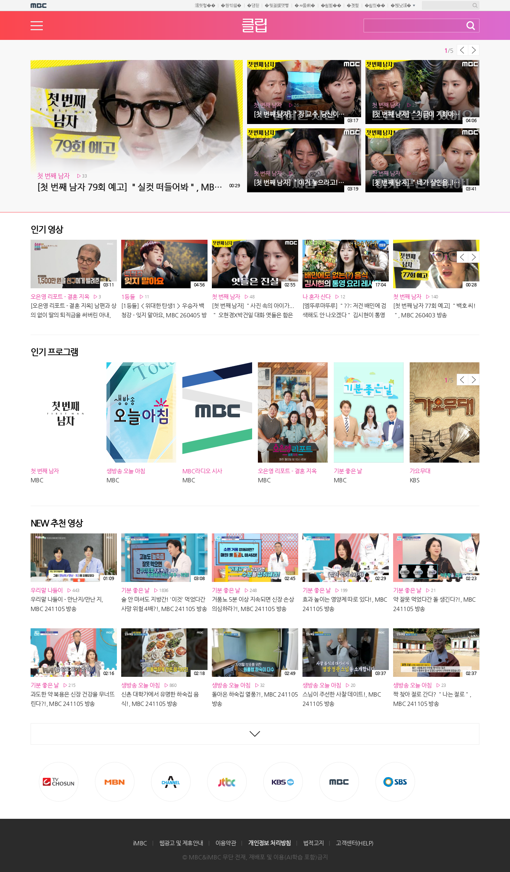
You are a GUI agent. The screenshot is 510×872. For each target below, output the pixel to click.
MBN (115, 782)
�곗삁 (353, 5)
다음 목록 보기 (473, 50)
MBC (339, 782)
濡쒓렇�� (205, 5)
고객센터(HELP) (354, 843)
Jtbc (227, 782)
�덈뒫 (253, 5)
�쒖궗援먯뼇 (277, 5)
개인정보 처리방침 (269, 843)
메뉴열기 (37, 25)
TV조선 (58, 782)
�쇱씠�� (375, 5)
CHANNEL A (171, 782)
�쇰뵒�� (331, 5)
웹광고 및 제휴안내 (181, 843)
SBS (395, 782)
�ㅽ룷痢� (305, 5)
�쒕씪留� (231, 5)
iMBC (140, 843)
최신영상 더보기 (255, 734)
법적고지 (313, 843)
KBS (283, 782)
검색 (471, 25)
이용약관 (225, 843)
